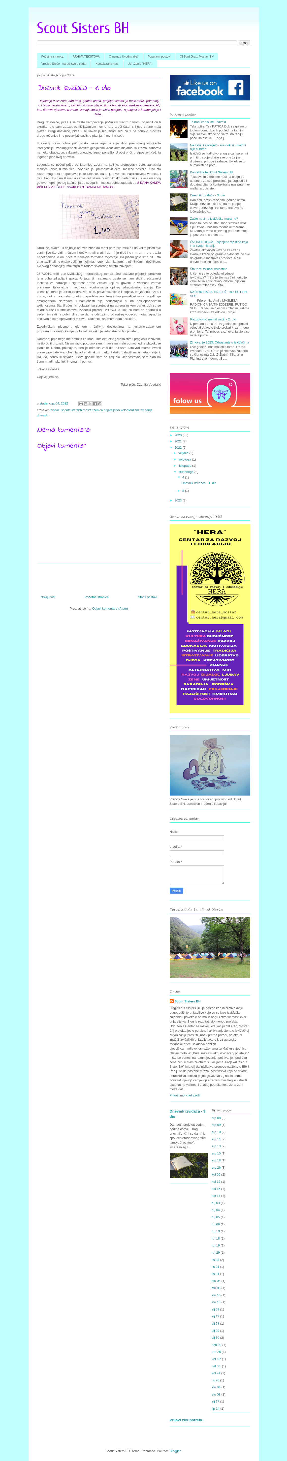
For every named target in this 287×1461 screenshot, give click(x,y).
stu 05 (216, 1281)
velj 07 (216, 1359)
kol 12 (216, 1181)
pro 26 (216, 1352)
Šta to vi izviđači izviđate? (208, 269)
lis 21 (215, 1267)
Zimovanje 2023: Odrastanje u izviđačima (219, 342)
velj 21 (216, 1366)
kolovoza (185, 459)
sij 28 (215, 1323)
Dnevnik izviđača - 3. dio (207, 195)
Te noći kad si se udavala (208, 122)
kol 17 (216, 1196)
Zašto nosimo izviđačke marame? (214, 218)
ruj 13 (216, 1231)
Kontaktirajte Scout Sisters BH (211, 172)
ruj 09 (216, 1224)
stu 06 (216, 1288)
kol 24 (216, 1373)
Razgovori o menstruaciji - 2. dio (213, 319)
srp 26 (216, 1167)
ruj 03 (216, 1203)
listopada (185, 465)
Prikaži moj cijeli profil (185, 1095)
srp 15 (216, 1153)
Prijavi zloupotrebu (187, 1420)
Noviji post (48, 597)
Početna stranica (52, 56)
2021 (179, 441)
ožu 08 (217, 1345)
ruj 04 (216, 1210)
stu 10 (216, 1295)
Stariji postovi (147, 597)
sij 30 (215, 1337)
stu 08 (216, 1394)
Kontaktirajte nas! (107, 63)
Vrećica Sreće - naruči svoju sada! (64, 63)
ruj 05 (216, 1217)
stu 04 (216, 1387)
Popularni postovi (159, 56)
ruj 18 (216, 1238)
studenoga (186, 472)
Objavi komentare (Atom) (110, 608)
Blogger (175, 1451)
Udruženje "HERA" (140, 63)
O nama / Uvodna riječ (123, 56)
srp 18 (216, 1160)
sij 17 (215, 1401)
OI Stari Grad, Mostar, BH (197, 56)
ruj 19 (216, 1245)
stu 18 (216, 1302)
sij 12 (215, 1316)
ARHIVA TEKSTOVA (86, 56)
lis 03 (215, 1260)
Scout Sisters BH (83, 28)
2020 (179, 435)
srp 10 (216, 1132)
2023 (179, 500)
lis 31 (215, 1274)
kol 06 (216, 1174)
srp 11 (216, 1139)
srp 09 (216, 1125)
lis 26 (215, 1380)
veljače (183, 453)
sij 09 (215, 1309)
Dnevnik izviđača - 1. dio (199, 483)
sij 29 (215, 1331)
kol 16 (216, 1189)
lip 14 (216, 1408)
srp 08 (216, 1118)
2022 (179, 447)
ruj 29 (216, 1252)
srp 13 (216, 1146)
